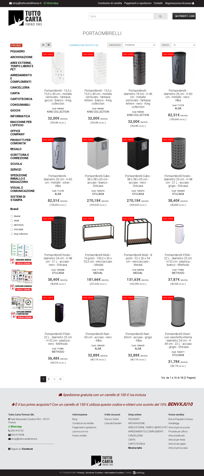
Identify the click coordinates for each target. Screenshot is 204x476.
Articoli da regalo (177, 444)
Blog (74, 419)
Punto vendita (79, 435)
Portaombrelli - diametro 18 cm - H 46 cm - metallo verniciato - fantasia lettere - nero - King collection (138, 99)
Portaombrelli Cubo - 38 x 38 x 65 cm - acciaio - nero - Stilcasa (138, 180)
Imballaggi (174, 423)
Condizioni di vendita (110, 3)
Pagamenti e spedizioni (137, 3)
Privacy (80, 473)
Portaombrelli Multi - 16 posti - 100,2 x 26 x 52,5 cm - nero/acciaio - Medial (98, 259)
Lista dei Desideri (113, 423)
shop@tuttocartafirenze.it (24, 439)
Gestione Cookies (94, 473)
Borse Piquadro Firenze (181, 419)
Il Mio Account (112, 414)
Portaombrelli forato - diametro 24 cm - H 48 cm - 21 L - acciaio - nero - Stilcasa (58, 259)
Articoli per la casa (178, 448)
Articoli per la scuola (179, 427)
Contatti (158, 3)
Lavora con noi (80, 431)
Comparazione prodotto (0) (83, 45)
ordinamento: (115, 45)
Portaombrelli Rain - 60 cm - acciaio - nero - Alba (98, 337)
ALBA (15, 221)
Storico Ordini (111, 419)
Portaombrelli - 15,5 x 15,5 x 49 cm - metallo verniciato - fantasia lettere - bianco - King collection (98, 97)
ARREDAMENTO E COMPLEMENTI (145, 431)
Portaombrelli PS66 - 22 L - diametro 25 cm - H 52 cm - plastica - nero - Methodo (58, 338)
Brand (14, 209)
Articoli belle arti (177, 435)
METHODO (17, 225)
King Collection (19, 234)
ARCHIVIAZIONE (136, 423)
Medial (15, 216)
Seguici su (22, 449)
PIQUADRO (133, 419)
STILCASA (17, 229)
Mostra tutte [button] (135, 448)
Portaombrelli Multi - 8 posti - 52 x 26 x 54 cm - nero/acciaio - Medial (138, 259)
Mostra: (165, 45)
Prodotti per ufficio (178, 431)
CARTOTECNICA (136, 444)
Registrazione (173, 3)
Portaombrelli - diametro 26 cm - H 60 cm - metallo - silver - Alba (58, 180)
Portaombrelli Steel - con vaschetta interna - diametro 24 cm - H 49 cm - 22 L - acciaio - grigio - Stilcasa (178, 340)
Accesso (187, 3)
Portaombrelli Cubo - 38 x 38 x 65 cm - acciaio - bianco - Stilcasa (98, 180)
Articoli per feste (177, 439)
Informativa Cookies (114, 473)
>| (60, 379)
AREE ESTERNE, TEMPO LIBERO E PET (148, 427)
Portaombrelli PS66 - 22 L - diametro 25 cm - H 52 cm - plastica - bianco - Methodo (178, 259)
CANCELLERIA (135, 435)
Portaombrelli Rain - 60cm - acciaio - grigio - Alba (138, 337)
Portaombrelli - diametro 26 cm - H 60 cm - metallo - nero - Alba (178, 95)
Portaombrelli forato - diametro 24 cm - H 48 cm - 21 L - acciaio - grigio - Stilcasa (178, 180)
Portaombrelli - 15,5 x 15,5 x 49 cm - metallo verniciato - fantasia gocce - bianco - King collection (58, 97)
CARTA (131, 439)
